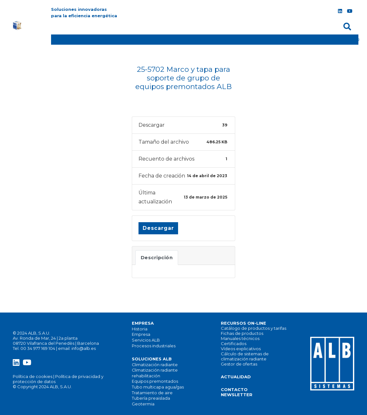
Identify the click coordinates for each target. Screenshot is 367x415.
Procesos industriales (154, 345)
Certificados (233, 343)
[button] (347, 26)
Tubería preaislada (151, 398)
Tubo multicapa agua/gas (158, 387)
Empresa (141, 334)
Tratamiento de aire (152, 392)
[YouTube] (349, 11)
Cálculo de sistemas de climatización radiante (245, 356)
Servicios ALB (146, 340)
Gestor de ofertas (239, 363)
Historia (139, 329)
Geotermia (143, 404)
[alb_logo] (18, 25)
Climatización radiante (155, 364)
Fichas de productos (242, 333)
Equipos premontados (155, 381)
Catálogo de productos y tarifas (253, 328)
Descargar (158, 228)
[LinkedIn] (340, 11)
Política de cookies (32, 376)
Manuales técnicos (240, 338)
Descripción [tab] (157, 257)
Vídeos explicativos (241, 348)
